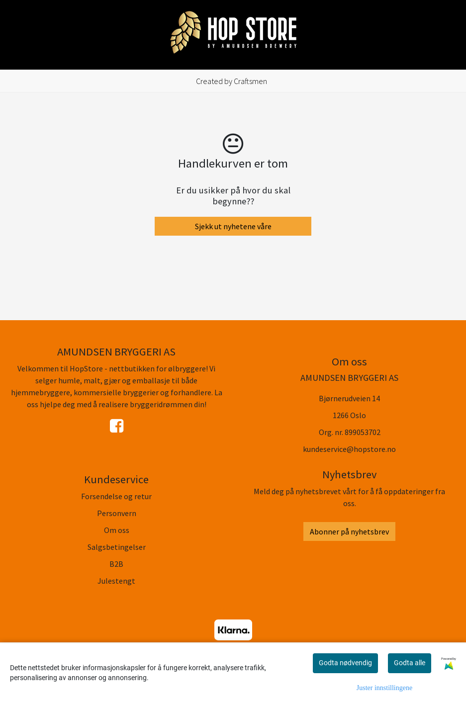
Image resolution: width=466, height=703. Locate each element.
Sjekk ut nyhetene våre (233, 226)
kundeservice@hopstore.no (349, 449)
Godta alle (409, 663)
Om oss (116, 530)
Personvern (116, 513)
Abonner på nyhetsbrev (349, 531)
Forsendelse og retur (116, 496)
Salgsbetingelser (117, 547)
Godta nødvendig (345, 663)
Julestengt (116, 581)
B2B (116, 564)
